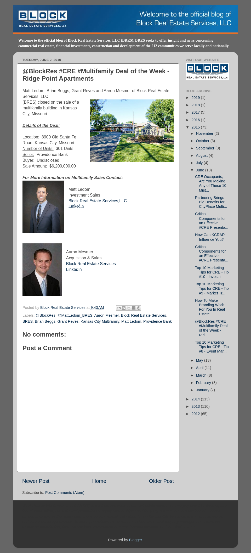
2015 (196, 127)
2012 (196, 414)
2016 (196, 120)
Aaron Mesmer (106, 315)
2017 (196, 112)
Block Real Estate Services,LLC (98, 201)
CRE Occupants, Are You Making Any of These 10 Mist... (210, 183)
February (204, 383)
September (205, 148)
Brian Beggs (45, 321)
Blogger (135, 540)
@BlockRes (45, 315)
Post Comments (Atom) (64, 492)
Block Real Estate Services (91, 263)
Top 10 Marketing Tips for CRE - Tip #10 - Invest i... (212, 272)
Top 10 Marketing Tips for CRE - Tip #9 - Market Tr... (212, 288)
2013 (196, 406)
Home (99, 481)
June (200, 170)
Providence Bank (157, 321)
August (202, 155)
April (200, 368)
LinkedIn (76, 206)
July (200, 163)
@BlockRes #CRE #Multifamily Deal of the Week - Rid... (211, 328)
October (203, 141)
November (205, 133)
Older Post (161, 481)
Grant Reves (68, 321)
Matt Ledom (131, 321)
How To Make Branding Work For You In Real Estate (210, 307)
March (202, 375)
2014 (196, 399)
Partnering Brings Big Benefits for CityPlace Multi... (211, 202)
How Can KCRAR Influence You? (210, 237)
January (203, 390)
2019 (196, 98)
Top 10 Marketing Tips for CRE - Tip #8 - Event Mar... (212, 347)
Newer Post (35, 481)
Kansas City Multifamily (100, 321)
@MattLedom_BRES (75, 315)
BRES (27, 321)
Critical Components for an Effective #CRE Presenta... (211, 221)
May (200, 360)
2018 (196, 105)
